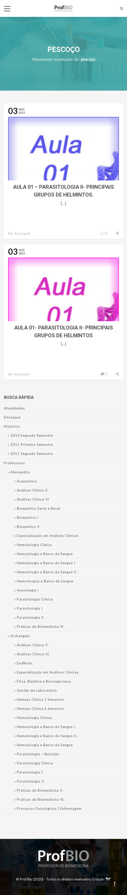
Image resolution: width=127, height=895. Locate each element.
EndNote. (25, 663)
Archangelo (22, 233)
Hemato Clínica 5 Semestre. (41, 699)
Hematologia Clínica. (35, 718)
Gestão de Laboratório (37, 690)
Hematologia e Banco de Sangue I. (46, 727)
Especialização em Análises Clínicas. (48, 672)
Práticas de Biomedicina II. (40, 790)
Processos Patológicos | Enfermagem (49, 808)
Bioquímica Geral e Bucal (38, 508)
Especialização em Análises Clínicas (48, 536)
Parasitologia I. (30, 772)
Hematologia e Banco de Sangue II (46, 572)
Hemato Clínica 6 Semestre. (41, 708)
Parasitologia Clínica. (35, 763)
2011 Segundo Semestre (31, 454)
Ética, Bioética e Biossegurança (44, 681)
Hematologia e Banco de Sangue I (46, 563)
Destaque (12, 417)
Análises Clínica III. (33, 654)
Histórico (12, 426)
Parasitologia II (30, 617)
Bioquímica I (27, 517)
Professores (14, 463)
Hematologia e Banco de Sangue (45, 554)
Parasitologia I (30, 608)
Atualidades (14, 408)
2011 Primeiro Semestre (31, 444)
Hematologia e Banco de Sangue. (45, 745)
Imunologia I (28, 590)
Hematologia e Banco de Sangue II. (47, 736)
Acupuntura (27, 481)
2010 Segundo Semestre (31, 435)
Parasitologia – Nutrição (38, 754)
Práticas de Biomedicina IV (40, 626)
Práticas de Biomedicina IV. (41, 799)
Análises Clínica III (33, 499)
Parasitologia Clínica (35, 599)
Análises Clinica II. (33, 645)
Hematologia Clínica (34, 545)
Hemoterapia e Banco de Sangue (45, 581)
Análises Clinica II (32, 490)
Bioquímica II (28, 526)
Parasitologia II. (31, 781)
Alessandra (22, 374)
